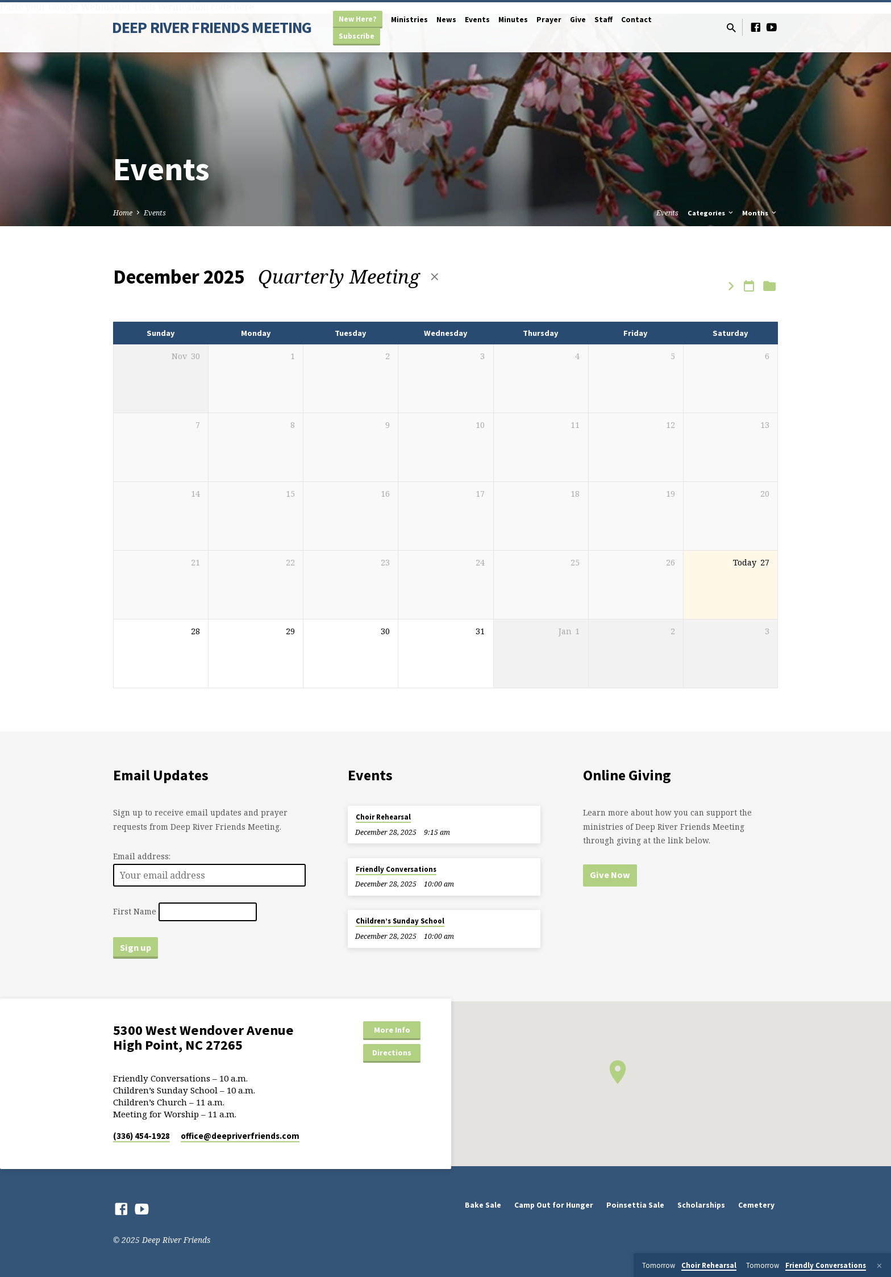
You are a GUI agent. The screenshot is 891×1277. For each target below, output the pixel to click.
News (446, 19)
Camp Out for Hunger (553, 1205)
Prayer (548, 19)
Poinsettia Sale (635, 1205)
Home (122, 213)
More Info (392, 1030)
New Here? (358, 19)
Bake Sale (483, 1205)
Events (477, 19)
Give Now (610, 874)
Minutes (513, 19)
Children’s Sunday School (400, 921)
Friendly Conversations (396, 869)
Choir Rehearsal (383, 817)
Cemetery (756, 1205)
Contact (636, 19)
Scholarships (701, 1205)
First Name (134, 911)
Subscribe (356, 36)
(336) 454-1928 (141, 1135)
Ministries (409, 19)
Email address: (141, 856)
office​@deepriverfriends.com (240, 1135)
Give (578, 19)
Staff (603, 19)
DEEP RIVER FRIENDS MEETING (211, 27)
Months (760, 213)
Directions (391, 1052)
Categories (711, 213)
